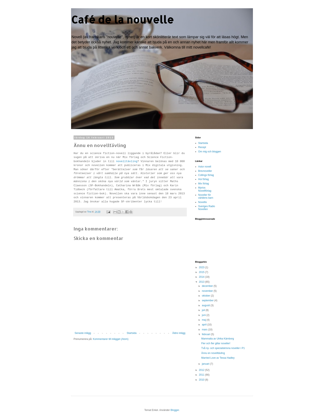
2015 (202, 272)
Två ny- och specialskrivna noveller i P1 (223, 348)
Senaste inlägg (83, 333)
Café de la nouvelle (122, 19)
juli (204, 310)
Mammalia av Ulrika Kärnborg (217, 338)
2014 (202, 276)
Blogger (174, 410)
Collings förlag (206, 175)
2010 (202, 379)
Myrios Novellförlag (204, 189)
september (208, 300)
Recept (202, 147)
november (208, 290)
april (204, 324)
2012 (202, 370)
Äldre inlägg (178, 333)
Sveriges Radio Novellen (206, 208)
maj (204, 319)
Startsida (131, 333)
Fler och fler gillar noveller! (215, 343)
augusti (206, 305)
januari (206, 363)
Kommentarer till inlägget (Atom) (110, 339)
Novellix (202, 202)
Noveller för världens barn (205, 196)
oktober (206, 295)
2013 (202, 281)
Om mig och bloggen (209, 151)
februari (206, 334)
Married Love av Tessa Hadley (218, 357)
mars (205, 329)
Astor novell (204, 166)
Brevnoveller (205, 171)
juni (204, 315)
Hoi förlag (203, 179)
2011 (202, 374)
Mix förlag (203, 183)
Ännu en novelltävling (213, 353)
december (208, 286)
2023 (202, 267)
